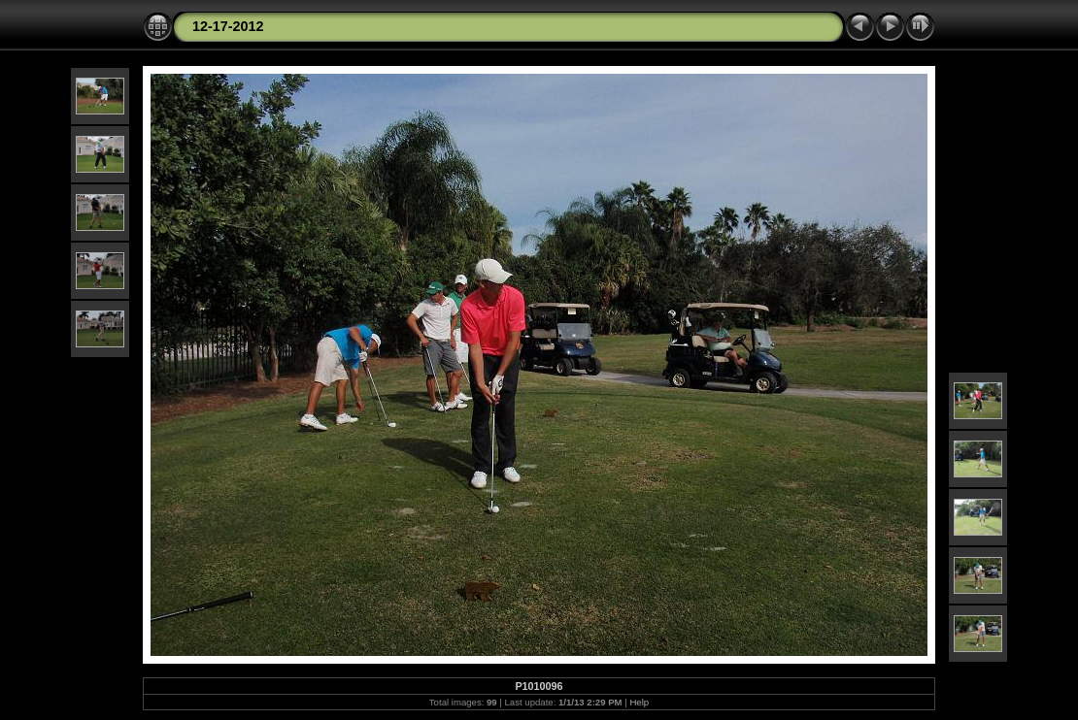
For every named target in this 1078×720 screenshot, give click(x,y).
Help (639, 702)
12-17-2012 (228, 26)
